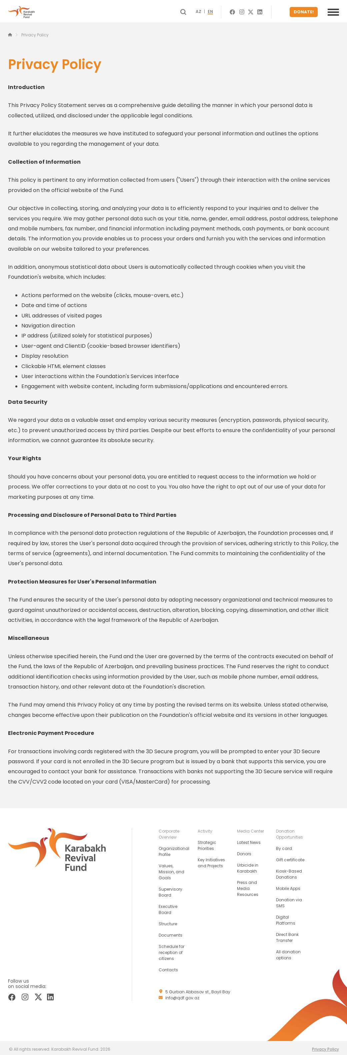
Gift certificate (290, 857)
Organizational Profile (174, 849)
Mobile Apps (288, 886)
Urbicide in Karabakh (247, 865)
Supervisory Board (170, 889)
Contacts (168, 967)
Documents (170, 932)
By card (284, 846)
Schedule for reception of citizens (171, 950)
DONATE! (306, 10)
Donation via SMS (289, 900)
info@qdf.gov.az (182, 995)
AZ (210, 10)
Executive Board (168, 907)
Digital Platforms (285, 917)
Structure (168, 921)
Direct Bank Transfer (287, 935)
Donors (244, 851)
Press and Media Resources (247, 886)
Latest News (249, 840)
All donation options (288, 952)
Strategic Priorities (207, 843)
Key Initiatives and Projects (211, 860)
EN (222, 10)
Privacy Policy (325, 1046)
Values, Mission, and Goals (171, 869)
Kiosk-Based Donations (289, 871)
